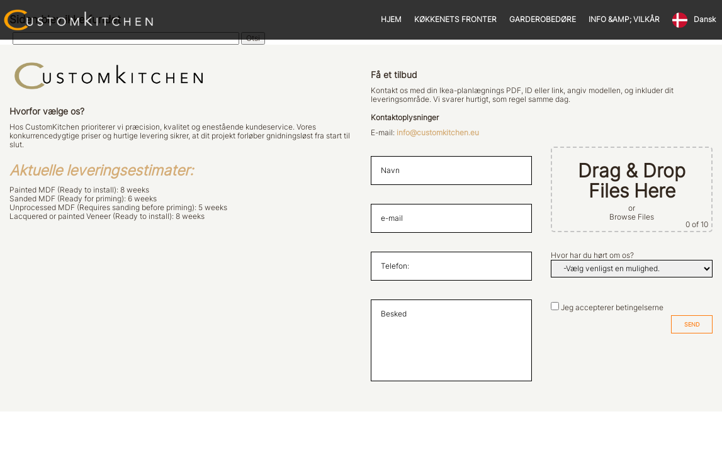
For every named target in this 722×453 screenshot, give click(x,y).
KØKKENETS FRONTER (455, 19)
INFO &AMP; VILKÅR (624, 19)
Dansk (705, 19)
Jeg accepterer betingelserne (612, 307)
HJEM (391, 19)
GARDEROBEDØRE (542, 19)
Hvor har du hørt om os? (592, 255)
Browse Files (631, 217)
